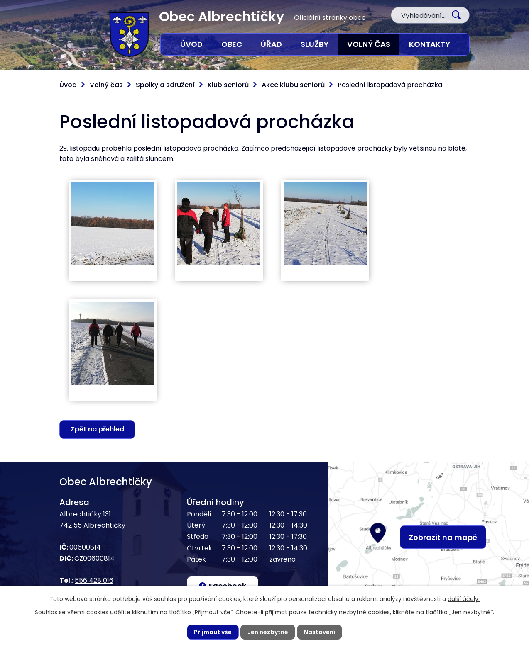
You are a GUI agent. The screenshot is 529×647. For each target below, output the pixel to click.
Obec (231, 44)
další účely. (464, 599)
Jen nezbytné (267, 632)
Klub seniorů (228, 85)
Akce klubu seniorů (293, 85)
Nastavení (319, 632)
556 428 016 (94, 580)
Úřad (271, 44)
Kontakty (429, 44)
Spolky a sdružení (165, 85)
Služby (314, 44)
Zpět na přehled (97, 429)
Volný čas (368, 44)
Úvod (191, 44)
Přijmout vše (213, 632)
